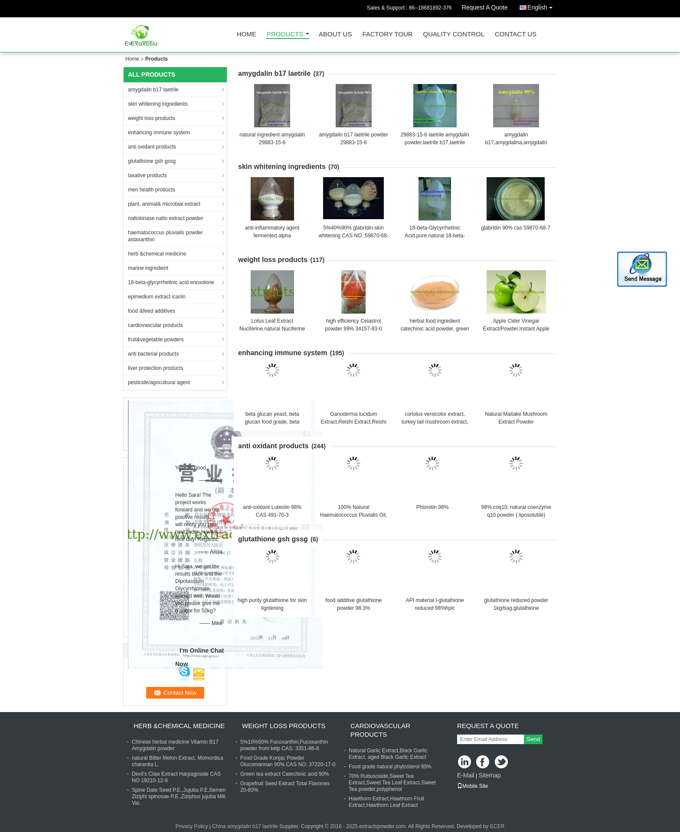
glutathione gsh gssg (152, 161)
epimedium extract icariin (157, 297)
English (542, 6)
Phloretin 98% (432, 507)
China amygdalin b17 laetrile (245, 826)
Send (533, 739)
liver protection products (155, 368)
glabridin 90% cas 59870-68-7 (515, 228)
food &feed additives (151, 311)
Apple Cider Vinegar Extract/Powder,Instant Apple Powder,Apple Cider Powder (516, 329)
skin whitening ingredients (157, 104)
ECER (497, 826)
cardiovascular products (155, 325)
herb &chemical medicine (157, 254)
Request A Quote (485, 7)
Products (285, 34)
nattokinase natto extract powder (165, 218)
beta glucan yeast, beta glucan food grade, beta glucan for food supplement (272, 422)
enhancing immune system (159, 132)
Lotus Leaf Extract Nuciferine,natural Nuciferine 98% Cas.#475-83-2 (272, 329)
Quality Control (453, 34)
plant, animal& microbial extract (164, 204)
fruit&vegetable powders (156, 340)
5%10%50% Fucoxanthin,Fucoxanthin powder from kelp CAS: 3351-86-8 (284, 745)
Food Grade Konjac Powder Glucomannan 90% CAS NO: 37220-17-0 (287, 761)
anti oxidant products (152, 147)
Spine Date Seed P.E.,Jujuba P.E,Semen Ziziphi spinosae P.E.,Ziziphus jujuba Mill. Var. (179, 796)
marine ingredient (148, 268)
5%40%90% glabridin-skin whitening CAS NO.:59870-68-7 (354, 235)
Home (246, 34)
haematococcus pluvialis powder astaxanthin (165, 236)
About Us (335, 34)
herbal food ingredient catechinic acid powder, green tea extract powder (435, 329)
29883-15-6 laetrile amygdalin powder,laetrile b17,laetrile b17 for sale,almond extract (435, 142)
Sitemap (489, 775)
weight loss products (151, 118)
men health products (151, 190)
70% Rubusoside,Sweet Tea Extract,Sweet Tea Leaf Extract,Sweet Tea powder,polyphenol (392, 782)
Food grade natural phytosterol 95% (390, 767)
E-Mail (465, 775)
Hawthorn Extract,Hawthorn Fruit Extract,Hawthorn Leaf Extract (386, 802)
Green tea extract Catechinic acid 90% (284, 774)
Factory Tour (387, 34)
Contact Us (515, 34)
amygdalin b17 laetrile (153, 90)
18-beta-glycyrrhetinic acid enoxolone (171, 282)
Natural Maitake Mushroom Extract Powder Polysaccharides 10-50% (516, 422)
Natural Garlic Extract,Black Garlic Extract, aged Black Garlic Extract (388, 754)
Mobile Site (472, 786)
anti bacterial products (153, 354)
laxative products (147, 175)
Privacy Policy (192, 826)
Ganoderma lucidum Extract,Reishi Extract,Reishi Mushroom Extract (353, 422)
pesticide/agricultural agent (159, 382)
